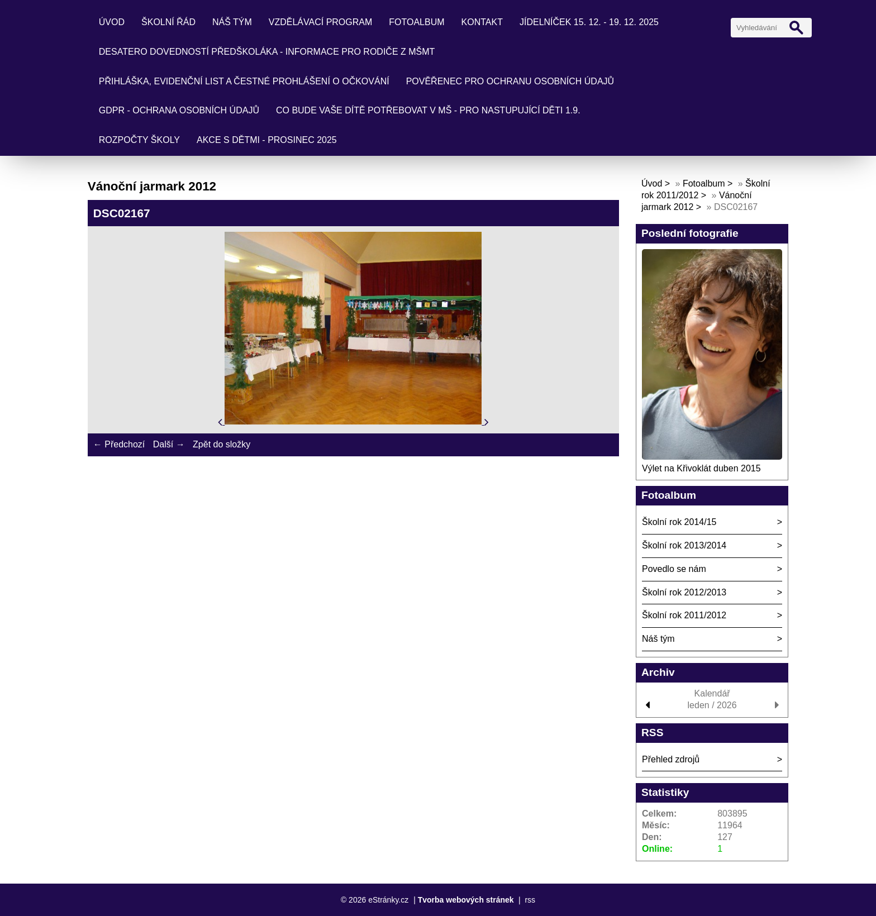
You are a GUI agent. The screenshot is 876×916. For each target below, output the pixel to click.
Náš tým (232, 22)
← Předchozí (119, 444)
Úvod (112, 22)
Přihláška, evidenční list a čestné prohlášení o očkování (244, 81)
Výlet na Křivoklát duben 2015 (701, 468)
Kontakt (482, 22)
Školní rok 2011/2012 (684, 615)
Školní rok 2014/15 (679, 522)
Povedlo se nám (674, 569)
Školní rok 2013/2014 (684, 545)
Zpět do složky (221, 444)
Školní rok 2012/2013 (684, 592)
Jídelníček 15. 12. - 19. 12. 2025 (589, 22)
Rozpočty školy (139, 140)
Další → (169, 444)
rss (530, 899)
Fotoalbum (416, 22)
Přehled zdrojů (670, 759)
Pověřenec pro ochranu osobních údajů (510, 81)
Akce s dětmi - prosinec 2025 (267, 140)
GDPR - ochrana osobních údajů (179, 110)
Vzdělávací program (321, 22)
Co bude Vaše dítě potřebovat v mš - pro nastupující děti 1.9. (428, 110)
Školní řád (168, 22)
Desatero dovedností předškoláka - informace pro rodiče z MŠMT (267, 51)
